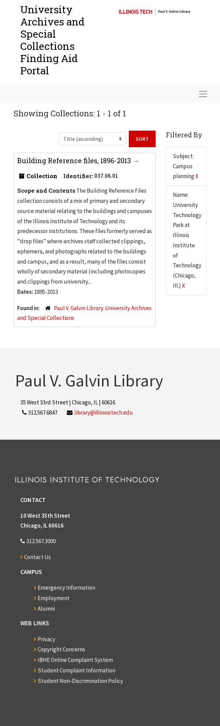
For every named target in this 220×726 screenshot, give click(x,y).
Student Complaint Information (76, 670)
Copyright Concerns (61, 649)
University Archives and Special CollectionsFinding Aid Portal (52, 40)
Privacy (46, 639)
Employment (53, 598)
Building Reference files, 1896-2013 (75, 160)
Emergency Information (66, 587)
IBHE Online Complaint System (75, 660)
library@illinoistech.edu (103, 412)
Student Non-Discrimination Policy (80, 681)
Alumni (46, 608)
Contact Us (37, 557)
